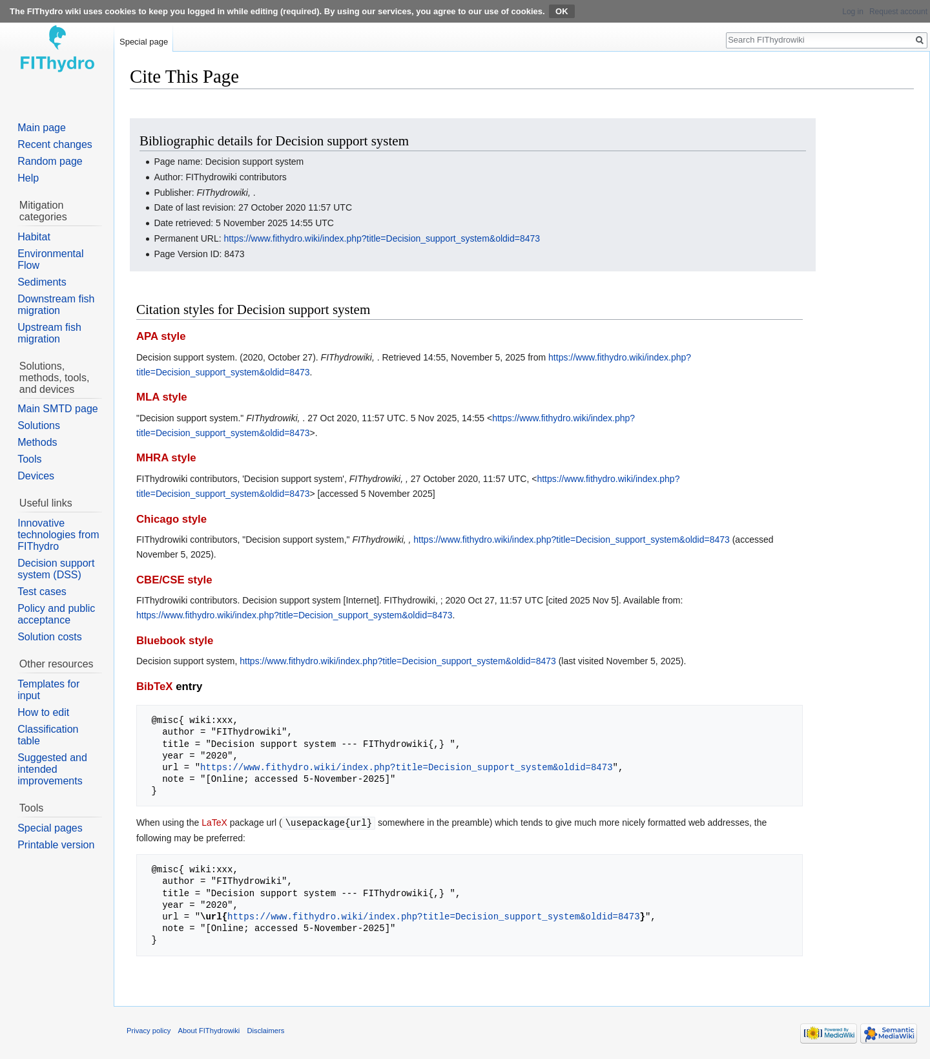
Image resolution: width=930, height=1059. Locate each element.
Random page (50, 161)
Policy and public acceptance (56, 614)
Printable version (55, 844)
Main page (41, 127)
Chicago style (171, 519)
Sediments (42, 282)
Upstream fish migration (49, 333)
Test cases (42, 591)
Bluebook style (174, 640)
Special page (143, 42)
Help (28, 178)
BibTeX (154, 686)
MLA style (161, 397)
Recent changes (54, 144)
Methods (37, 442)
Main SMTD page (57, 408)
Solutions (38, 425)
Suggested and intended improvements (52, 769)
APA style (160, 336)
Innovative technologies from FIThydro (58, 535)
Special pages (50, 828)
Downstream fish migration (55, 304)
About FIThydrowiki (209, 1030)
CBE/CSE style (174, 580)
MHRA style (166, 458)
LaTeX (214, 822)
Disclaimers (266, 1030)
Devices (35, 475)
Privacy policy (148, 1030)
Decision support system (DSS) (55, 569)
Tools (29, 459)
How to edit (43, 712)
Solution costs (49, 636)
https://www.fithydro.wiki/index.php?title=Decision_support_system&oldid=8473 (382, 238)
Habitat (33, 236)
